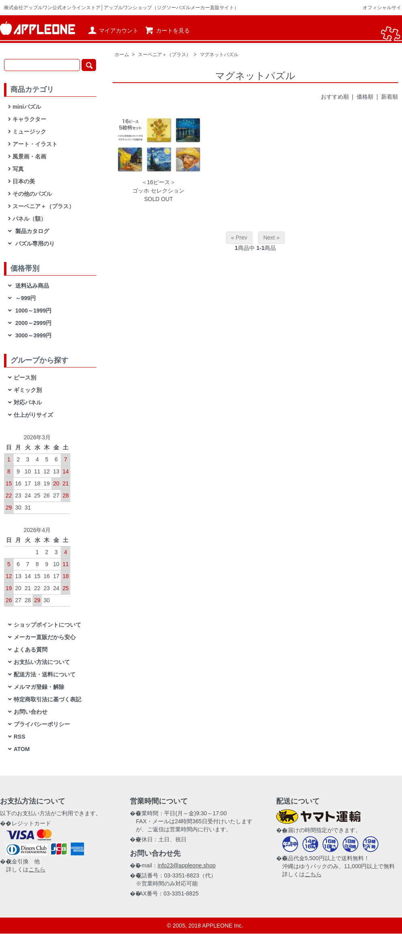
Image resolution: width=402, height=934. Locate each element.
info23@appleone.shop (186, 865)
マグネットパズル (219, 54)
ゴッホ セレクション (158, 190)
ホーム (122, 54)
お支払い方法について (42, 662)
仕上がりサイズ (33, 415)
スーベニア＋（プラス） (164, 54)
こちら (37, 869)
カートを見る (167, 30)
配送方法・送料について (45, 674)
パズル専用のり (34, 243)
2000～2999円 (32, 323)
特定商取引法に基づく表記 (47, 699)
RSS (19, 736)
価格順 (365, 96)
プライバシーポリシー (42, 724)
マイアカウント (112, 30)
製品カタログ (31, 231)
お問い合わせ (30, 712)
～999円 (25, 298)
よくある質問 (30, 649)
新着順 (389, 96)
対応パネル (28, 402)
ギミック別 (28, 390)
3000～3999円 (32, 335)
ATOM (22, 749)
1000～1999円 (32, 310)
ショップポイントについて (47, 624)
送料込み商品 (31, 285)
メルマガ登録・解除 (39, 687)
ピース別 (25, 377)
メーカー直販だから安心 (45, 637)
